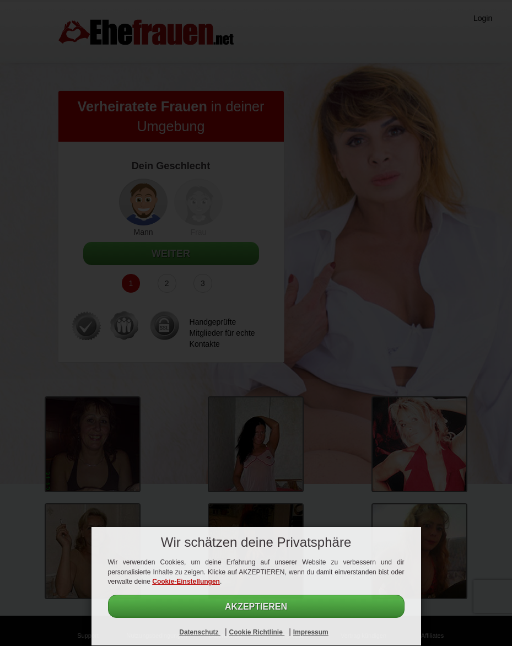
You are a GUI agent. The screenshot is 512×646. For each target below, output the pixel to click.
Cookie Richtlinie (256, 632)
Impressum (310, 632)
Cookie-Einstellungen (186, 581)
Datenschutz (199, 632)
